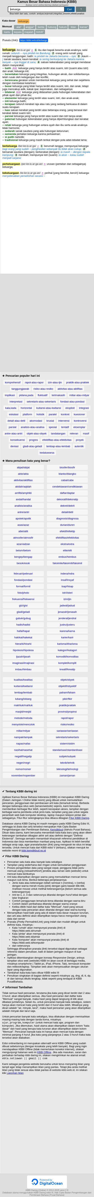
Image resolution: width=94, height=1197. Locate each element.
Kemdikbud (56, 829)
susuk (40, 31)
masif (86, 433)
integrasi (84, 407)
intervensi (64, 420)
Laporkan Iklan (15, 1073)
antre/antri (23, 512)
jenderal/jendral (67, 618)
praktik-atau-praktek (77, 382)
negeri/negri (23, 762)
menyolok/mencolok (23, 724)
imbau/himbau (23, 669)
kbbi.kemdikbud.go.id (34, 850)
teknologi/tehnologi (67, 769)
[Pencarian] (36, 9)
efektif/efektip (67, 531)
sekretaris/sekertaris (67, 737)
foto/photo (23, 592)
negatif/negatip (23, 756)
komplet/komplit (67, 662)
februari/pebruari (23, 573)
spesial (53, 427)
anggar (29, 27)
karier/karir (67, 637)
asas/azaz (23, 524)
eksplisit (69, 407)
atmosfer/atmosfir (23, 537)
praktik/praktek (67, 705)
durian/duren (67, 524)
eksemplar (79, 427)
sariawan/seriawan (67, 730)
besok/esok (23, 563)
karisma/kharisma (67, 643)
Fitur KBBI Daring (79, 817)
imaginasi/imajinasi (23, 662)
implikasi (10, 395)
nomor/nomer (23, 769)
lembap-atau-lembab (58, 446)
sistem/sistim (67, 743)
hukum (63, 27)
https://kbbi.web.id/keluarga (33, 40)
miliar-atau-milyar (79, 395)
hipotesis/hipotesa (23, 650)
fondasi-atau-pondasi (72, 401)
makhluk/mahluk (23, 705)
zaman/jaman (67, 775)
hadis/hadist (23, 624)
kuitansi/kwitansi (23, 686)
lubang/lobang (23, 698)
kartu (7, 32)
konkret (65, 414)
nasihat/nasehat (23, 749)
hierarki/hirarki (23, 643)
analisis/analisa (23, 505)
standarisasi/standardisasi (67, 749)
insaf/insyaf (67, 579)
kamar (84, 27)
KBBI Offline (44, 1052)
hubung (52, 27)
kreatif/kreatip (67, 669)
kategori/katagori (67, 650)
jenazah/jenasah (67, 611)
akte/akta (23, 473)
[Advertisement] (47, 224)
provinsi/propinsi (67, 711)
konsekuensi (17, 439)
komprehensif (13, 382)
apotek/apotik (23, 518)
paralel (53, 414)
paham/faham (67, 692)
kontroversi (80, 420)
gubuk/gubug (23, 618)
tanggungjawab (20, 388)
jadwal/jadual (67, 605)
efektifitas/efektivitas (67, 537)
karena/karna (67, 631)
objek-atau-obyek (37, 433)
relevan (74, 433)
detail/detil (67, 512)
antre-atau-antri (13, 433)
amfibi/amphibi (23, 492)
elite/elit (67, 550)
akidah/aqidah (23, 486)
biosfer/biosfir (67, 467)
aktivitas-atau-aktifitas (70, 388)
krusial (50, 420)
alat (18, 27)
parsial (12, 427)
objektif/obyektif (67, 686)
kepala (18, 32)
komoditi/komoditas (67, 656)
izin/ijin (67, 599)
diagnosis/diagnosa (67, 518)
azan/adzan (23, 544)
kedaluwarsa (47, 452)
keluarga (23, 21)
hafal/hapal (23, 631)
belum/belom (23, 550)
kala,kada (10, 407)
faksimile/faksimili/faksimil (67, 563)
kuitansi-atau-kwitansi (48, 407)
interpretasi (16, 401)
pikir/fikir (67, 698)
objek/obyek (67, 679)
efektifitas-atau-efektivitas (56, 439)
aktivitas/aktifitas (23, 480)
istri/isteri (67, 592)
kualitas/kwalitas (23, 679)
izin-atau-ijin (55, 382)
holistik (40, 414)
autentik (79, 446)
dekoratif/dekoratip (67, 499)
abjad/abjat (23, 467)
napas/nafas (23, 743)
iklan (73, 27)
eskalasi (13, 414)
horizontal (26, 407)
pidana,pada (26, 395)
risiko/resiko (67, 724)
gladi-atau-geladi (32, 446)
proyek (80, 439)
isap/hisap (67, 586)
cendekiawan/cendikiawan (67, 486)
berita (41, 27)
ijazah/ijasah (23, 656)
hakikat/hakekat (23, 637)
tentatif (65, 427)
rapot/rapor (67, 718)
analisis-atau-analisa (32, 427)
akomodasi (36, 420)
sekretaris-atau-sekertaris (41, 401)
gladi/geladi (23, 611)
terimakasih (58, 395)
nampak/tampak (23, 737)
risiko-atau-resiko (43, 388)
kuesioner (79, 414)
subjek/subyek (67, 756)
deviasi (14, 446)
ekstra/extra (67, 544)
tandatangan (58, 433)
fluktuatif (42, 395)
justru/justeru (67, 624)
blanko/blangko (67, 473)
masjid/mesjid (23, 711)
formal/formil (23, 586)
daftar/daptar (67, 492)
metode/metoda (23, 718)
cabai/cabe (67, 480)
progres (33, 439)
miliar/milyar (23, 730)
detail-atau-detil (16, 420)
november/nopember (23, 775)
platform (27, 414)
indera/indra (67, 573)
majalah (28, 32)
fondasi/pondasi (23, 579)
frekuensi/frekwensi (23, 599)
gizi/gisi (23, 605)
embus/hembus (67, 556)
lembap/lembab (23, 692)
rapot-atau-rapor (34, 382)
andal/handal (23, 499)
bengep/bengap (23, 556)
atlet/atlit (23, 531)
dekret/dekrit (67, 505)
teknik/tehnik (67, 762)
